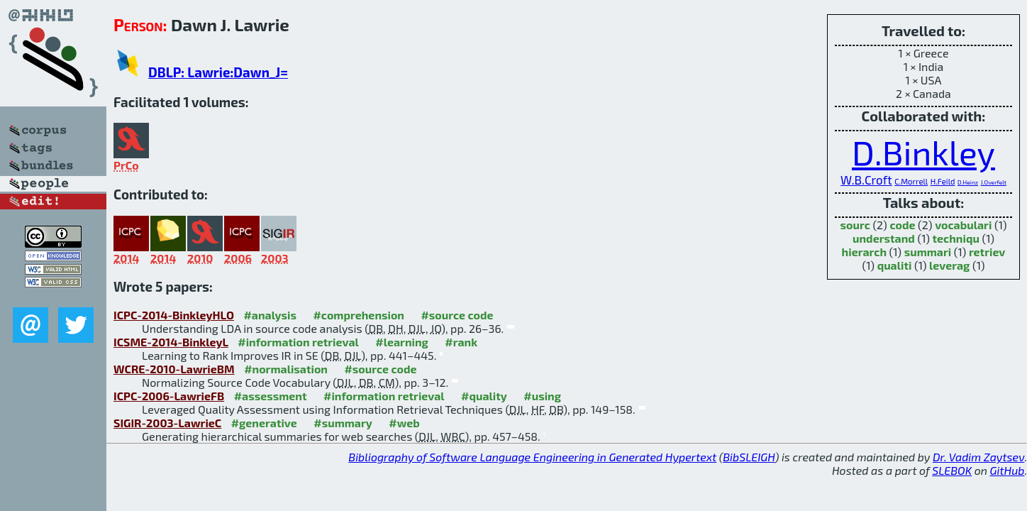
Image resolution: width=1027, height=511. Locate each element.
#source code (457, 315)
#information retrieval (298, 341)
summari (928, 251)
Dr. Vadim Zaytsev (978, 456)
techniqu (956, 238)
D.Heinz (967, 182)
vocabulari (963, 224)
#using (542, 395)
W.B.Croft (866, 179)
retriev (987, 251)
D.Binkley (923, 151)
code (902, 224)
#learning (401, 341)
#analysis (269, 315)
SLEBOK (952, 470)
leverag (949, 265)
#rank (461, 341)
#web (404, 422)
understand (884, 238)
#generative (264, 422)
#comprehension (358, 315)
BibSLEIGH (749, 456)
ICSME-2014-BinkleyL (170, 341)
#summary (342, 422)
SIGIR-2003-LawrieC (167, 422)
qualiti (894, 265)
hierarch (864, 251)
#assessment (270, 395)
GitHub (1007, 470)
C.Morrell (911, 181)
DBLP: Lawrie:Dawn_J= (218, 72)
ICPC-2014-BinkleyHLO (173, 315)
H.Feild (943, 181)
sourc (855, 224)
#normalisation (286, 368)
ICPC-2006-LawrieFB (168, 395)
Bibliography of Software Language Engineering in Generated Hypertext (532, 456)
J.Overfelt (993, 182)
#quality (484, 395)
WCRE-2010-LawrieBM (174, 368)
